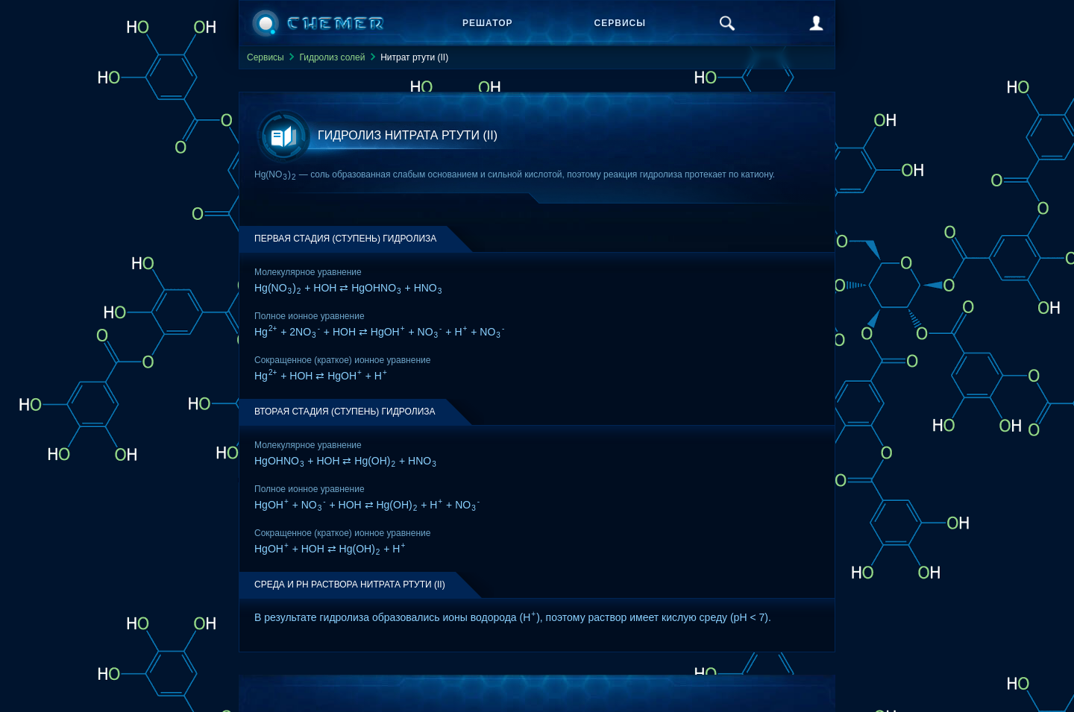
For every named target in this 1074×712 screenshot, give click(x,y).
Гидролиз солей (332, 57)
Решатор (487, 23)
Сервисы (620, 23)
